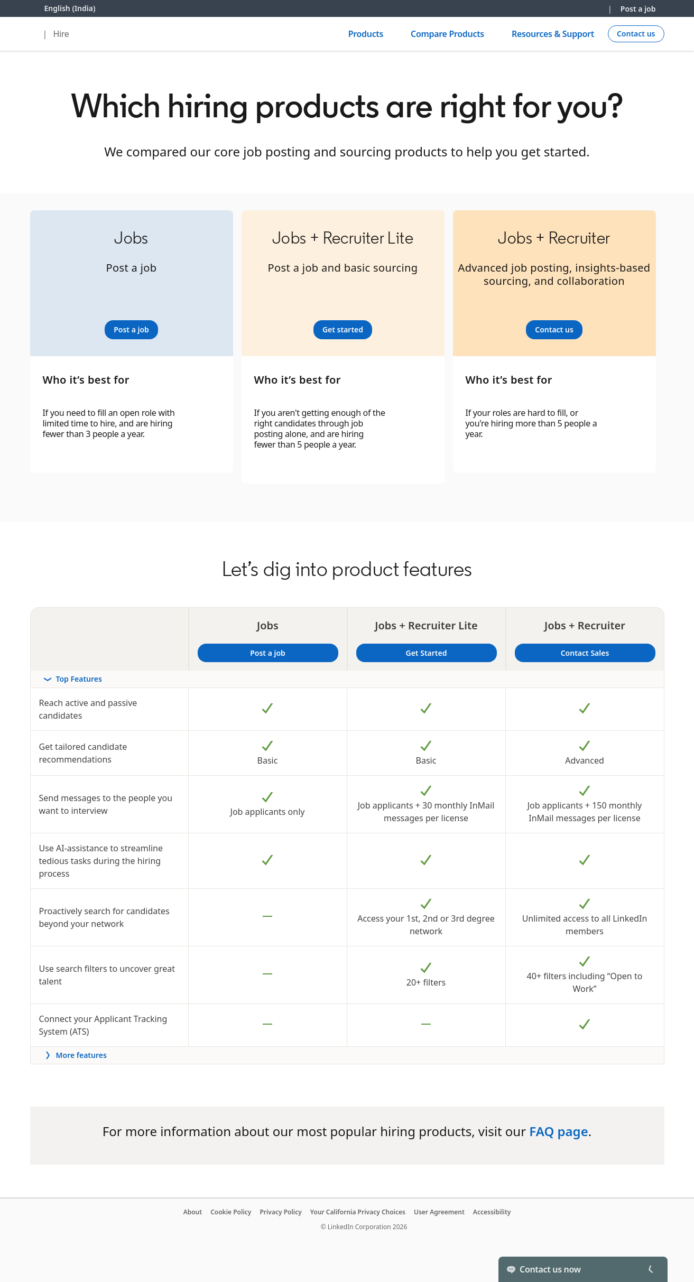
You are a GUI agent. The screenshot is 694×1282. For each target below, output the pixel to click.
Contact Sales (585, 653)
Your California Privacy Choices (357, 1211)
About (192, 1211)
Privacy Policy (280, 1211)
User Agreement (439, 1211)
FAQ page (558, 1131)
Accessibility (492, 1211)
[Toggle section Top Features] (347, 679)
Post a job (638, 9)
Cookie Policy (230, 1211)
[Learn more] (131, 329)
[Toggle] (650, 1269)
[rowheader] (347, 679)
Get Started (450, 653)
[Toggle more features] (347, 1055)
